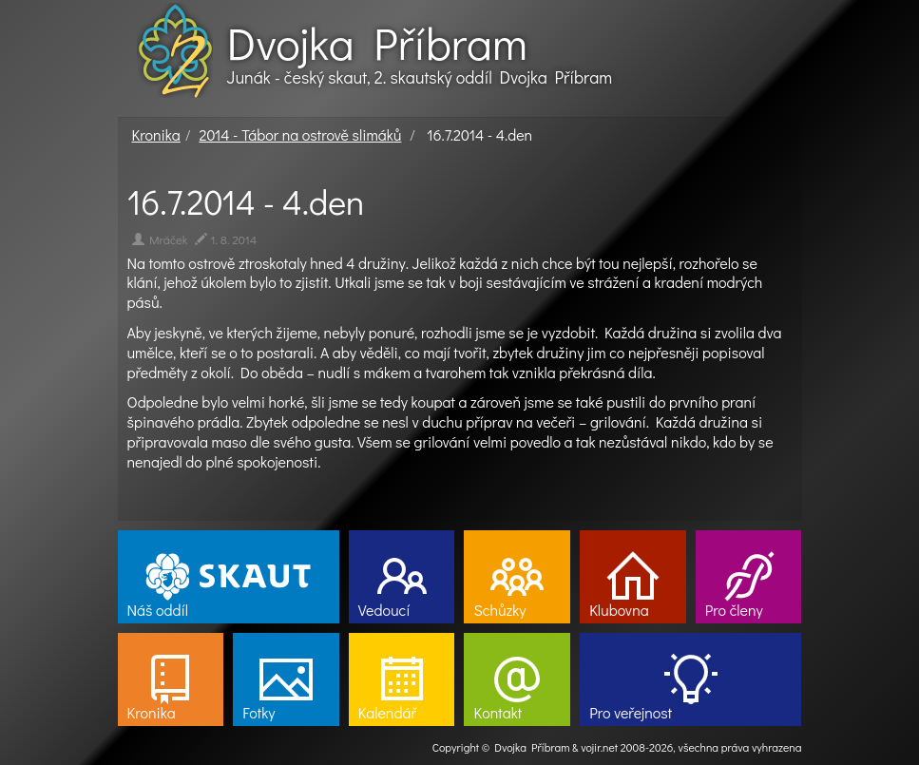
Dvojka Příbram (377, 43)
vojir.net (599, 747)
